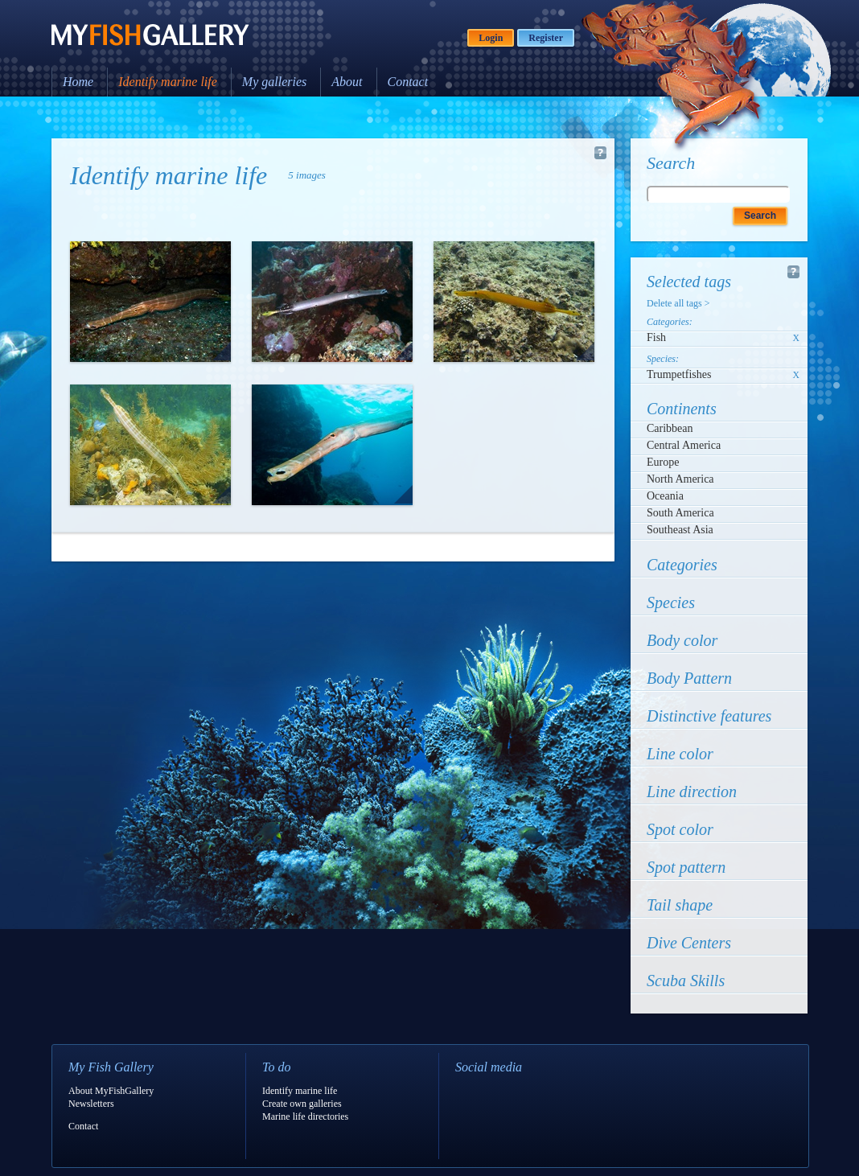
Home (78, 81)
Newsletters (91, 1103)
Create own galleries (302, 1103)
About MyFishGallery (111, 1090)
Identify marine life (167, 81)
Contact (408, 81)
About (346, 81)
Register (545, 37)
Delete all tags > (678, 303)
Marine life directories (305, 1116)
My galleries (274, 81)
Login (491, 37)
